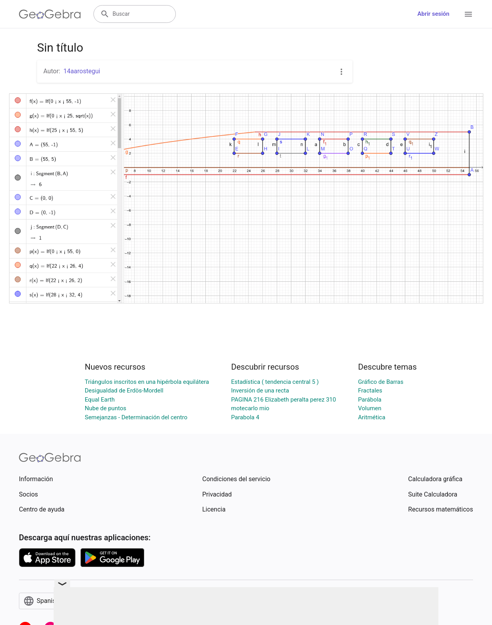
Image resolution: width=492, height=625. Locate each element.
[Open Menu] (468, 14)
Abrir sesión (433, 13)
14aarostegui (81, 71)
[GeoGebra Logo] (50, 14)
